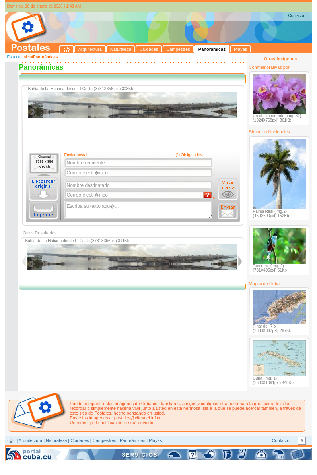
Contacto (296, 16)
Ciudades (79, 440)
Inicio (27, 57)
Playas (155, 440)
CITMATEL (193, 449)
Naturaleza (56, 440)
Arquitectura (30, 440)
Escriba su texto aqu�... (139, 210)
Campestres (104, 440)
